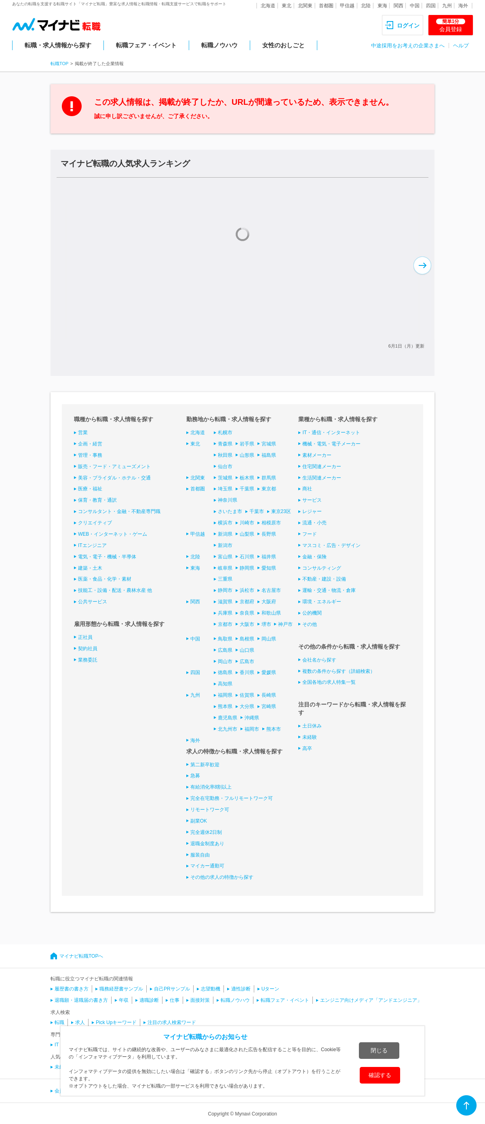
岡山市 (225, 661)
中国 (415, 5)
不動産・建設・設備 (324, 579)
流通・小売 (314, 523)
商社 (307, 489)
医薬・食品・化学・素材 (104, 579)
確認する (380, 1075)
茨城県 (225, 478)
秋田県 (225, 455)
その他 (309, 624)
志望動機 (210, 989)
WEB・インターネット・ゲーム (112, 534)
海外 (463, 5)
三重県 (225, 579)
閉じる (379, 1050)
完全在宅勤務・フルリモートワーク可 (231, 798)
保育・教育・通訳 (97, 500)
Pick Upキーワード (116, 1022)
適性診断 (241, 989)
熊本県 (225, 706)
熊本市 (273, 729)
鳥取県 (225, 639)
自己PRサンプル (172, 989)
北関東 (305, 5)
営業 (83, 432)
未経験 (309, 737)
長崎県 (268, 695)
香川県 (247, 672)
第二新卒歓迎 (204, 765)
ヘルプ (461, 45)
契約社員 (87, 648)
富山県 (225, 557)
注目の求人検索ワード (172, 1022)
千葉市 (256, 511)
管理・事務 (90, 455)
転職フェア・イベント (146, 45)
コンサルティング (321, 568)
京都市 (225, 624)
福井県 (268, 557)
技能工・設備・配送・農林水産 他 (115, 590)
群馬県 (268, 478)
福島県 (268, 455)
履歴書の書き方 (72, 989)
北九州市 (227, 729)
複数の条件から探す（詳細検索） (338, 671)
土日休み (312, 726)
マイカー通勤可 (207, 866)
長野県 (268, 534)
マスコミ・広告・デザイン (331, 545)
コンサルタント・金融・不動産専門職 (119, 511)
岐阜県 (225, 568)
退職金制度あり (207, 843)
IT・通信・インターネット (331, 432)
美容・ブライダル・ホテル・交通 (114, 478)
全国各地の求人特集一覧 (329, 682)
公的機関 (312, 613)
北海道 (268, 5)
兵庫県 (225, 613)
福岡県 (225, 695)
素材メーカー (316, 455)
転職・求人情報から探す (58, 45)
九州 (447, 5)
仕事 (174, 1000)
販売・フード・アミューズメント (114, 466)
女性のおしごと (283, 45)
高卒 (307, 748)
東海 (382, 5)
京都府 (247, 601)
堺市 (266, 624)
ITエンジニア (92, 545)
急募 (195, 775)
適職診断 (149, 1000)
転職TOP (59, 63)
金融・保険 (314, 557)
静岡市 (225, 590)
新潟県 (225, 534)
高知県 (225, 684)
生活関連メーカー (321, 478)
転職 (59, 1022)
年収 (124, 1000)
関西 (398, 5)
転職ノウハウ (219, 45)
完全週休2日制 (206, 832)
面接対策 (200, 1000)
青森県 (225, 444)
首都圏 (326, 5)
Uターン (270, 989)
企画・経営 (90, 444)
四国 (431, 5)
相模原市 (271, 523)
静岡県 (247, 568)
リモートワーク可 (209, 809)
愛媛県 (268, 672)
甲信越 (347, 5)
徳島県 (225, 672)
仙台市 (225, 466)
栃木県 (247, 478)
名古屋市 (271, 590)
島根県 (247, 639)
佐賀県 (247, 695)
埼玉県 (225, 489)
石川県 (247, 557)
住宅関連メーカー (321, 466)
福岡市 (252, 729)
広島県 (225, 650)
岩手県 (247, 444)
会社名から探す (319, 660)
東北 (286, 5)
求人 (80, 1022)
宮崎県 (268, 706)
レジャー (312, 511)
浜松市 (247, 590)
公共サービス (92, 601)
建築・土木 (90, 568)
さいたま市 (230, 511)
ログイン (408, 25)
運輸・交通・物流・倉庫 (329, 590)
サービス (312, 500)
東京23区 (281, 511)
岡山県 (268, 639)
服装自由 (200, 855)
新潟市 (225, 545)
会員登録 (450, 25)
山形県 (247, 455)
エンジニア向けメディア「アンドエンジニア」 (371, 1000)
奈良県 (247, 613)
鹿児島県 (227, 718)
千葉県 (247, 489)
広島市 (247, 661)
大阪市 (247, 624)
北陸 (366, 5)
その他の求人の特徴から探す (221, 877)
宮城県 (268, 444)
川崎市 (247, 523)
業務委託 (87, 660)
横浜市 (225, 523)
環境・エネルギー (321, 601)
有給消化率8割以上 (211, 787)
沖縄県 (252, 718)
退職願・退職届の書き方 (81, 1000)
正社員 (85, 637)
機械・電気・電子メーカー (331, 444)
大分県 (247, 706)
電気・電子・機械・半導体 (107, 557)
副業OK (198, 821)
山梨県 (247, 534)
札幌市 (225, 432)
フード (309, 534)
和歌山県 (271, 613)
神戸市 (285, 624)
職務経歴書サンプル (121, 989)
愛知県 (268, 568)
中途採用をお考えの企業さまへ (408, 45)
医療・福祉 (90, 489)
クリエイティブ (95, 523)
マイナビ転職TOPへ (81, 956)
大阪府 (268, 601)
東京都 (268, 489)
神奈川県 (227, 500)
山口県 (247, 650)
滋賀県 (225, 601)
